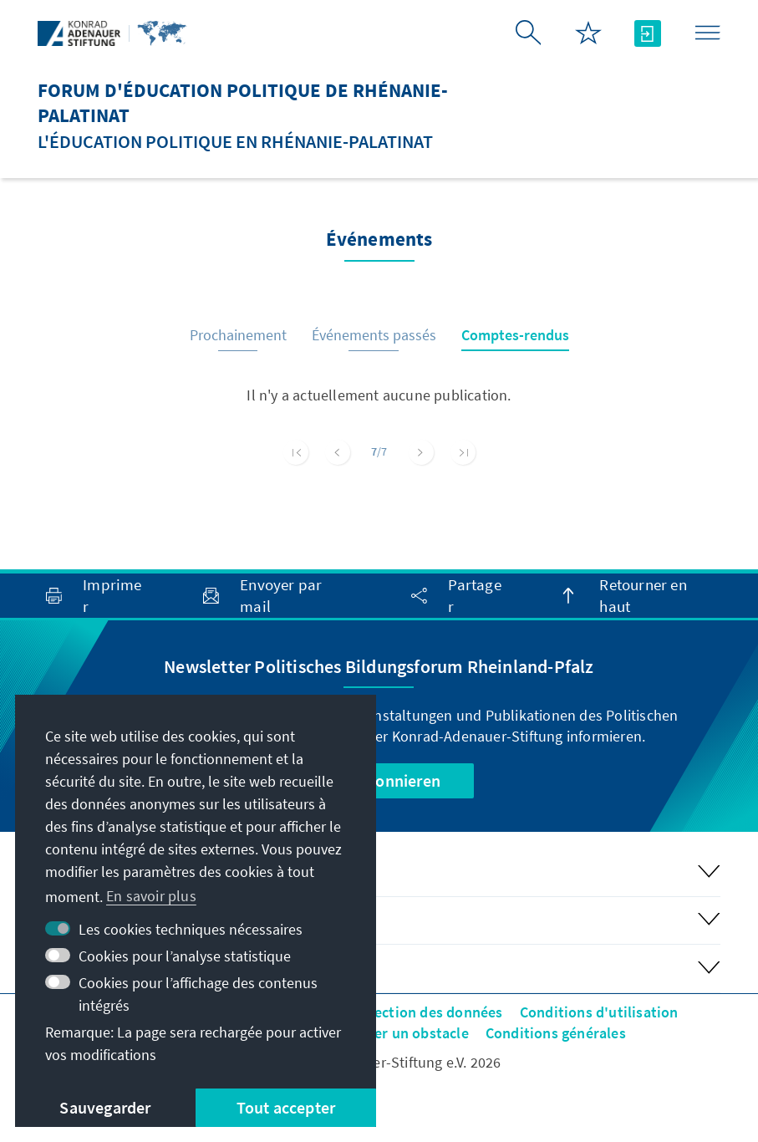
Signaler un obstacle (401, 1033)
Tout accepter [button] (286, 1107)
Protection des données (423, 1012)
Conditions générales (556, 1033)
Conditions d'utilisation (599, 1012)
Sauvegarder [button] (104, 1107)
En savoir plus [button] (151, 895)
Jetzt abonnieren (379, 780)
